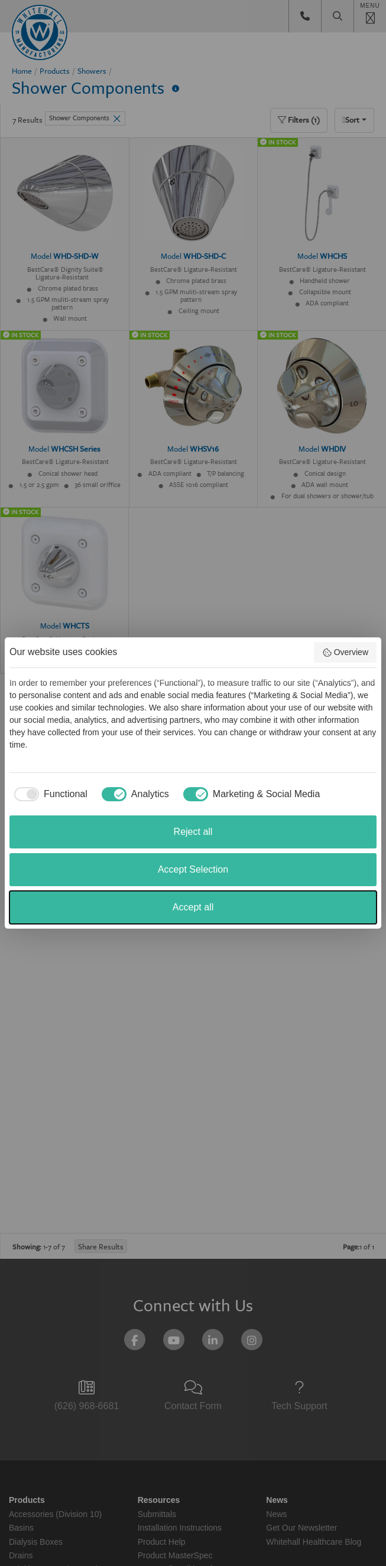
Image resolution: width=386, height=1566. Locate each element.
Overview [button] (345, 652)
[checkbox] (48, 794)
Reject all (193, 832)
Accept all (193, 907)
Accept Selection (193, 869)
